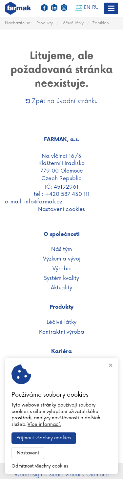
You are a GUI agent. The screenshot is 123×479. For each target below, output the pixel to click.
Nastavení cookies (61, 209)
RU (95, 7)
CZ (78, 7)
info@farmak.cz (43, 201)
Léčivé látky (72, 23)
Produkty (44, 23)
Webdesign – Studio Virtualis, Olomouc (62, 475)
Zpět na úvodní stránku (62, 101)
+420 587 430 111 (67, 194)
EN (87, 7)
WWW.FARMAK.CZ (61, 467)
